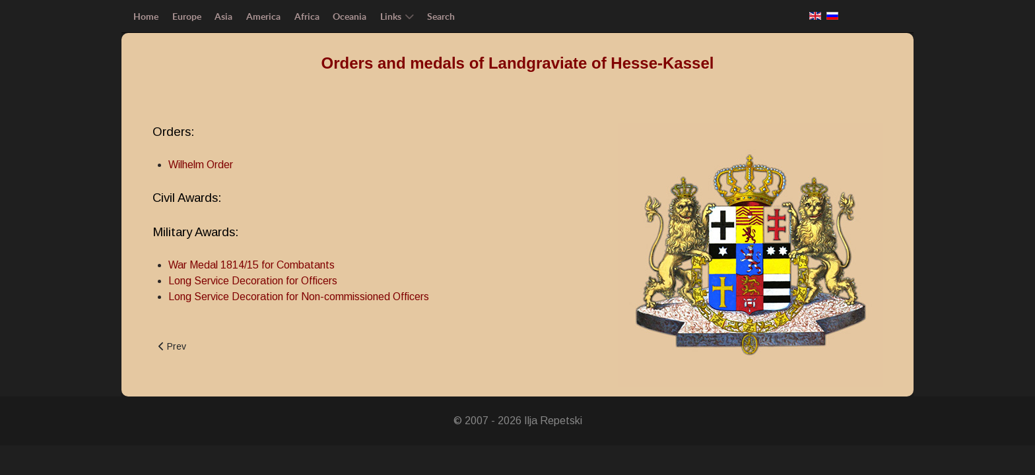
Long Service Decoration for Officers (252, 280)
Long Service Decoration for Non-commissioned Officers (298, 296)
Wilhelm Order (200, 164)
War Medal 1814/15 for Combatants (251, 264)
